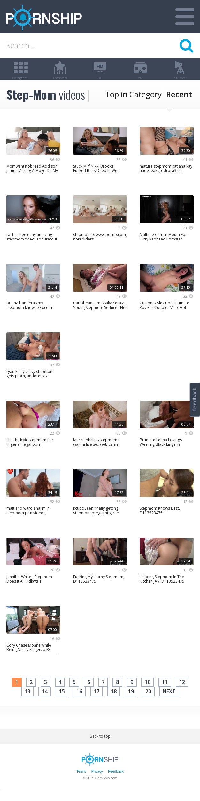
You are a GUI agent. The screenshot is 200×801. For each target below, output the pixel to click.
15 (62, 699)
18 (114, 699)
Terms (81, 779)
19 (131, 699)
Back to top (100, 744)
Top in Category (133, 102)
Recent (179, 102)
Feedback (115, 779)
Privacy (97, 779)
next (169, 699)
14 (45, 699)
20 (148, 699)
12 (182, 690)
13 (27, 699)
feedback (194, 399)
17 (96, 699)
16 (79, 699)
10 (147, 690)
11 (165, 690)
